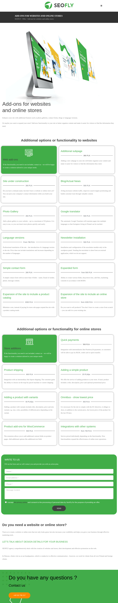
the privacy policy (20, 502)
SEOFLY (18, 19)
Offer (24, 19)
